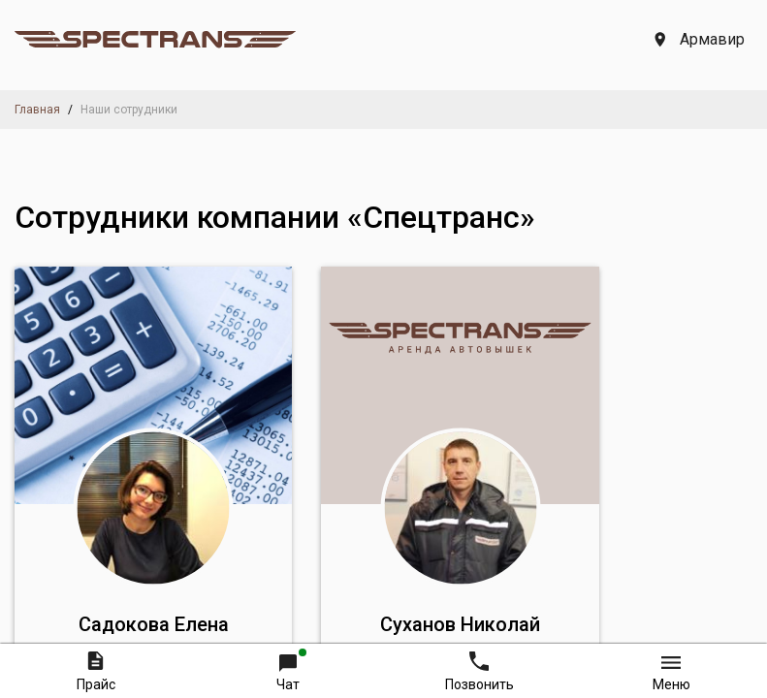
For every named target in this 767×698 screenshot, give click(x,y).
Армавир (700, 39)
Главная (37, 109)
